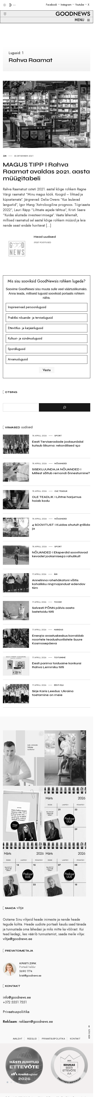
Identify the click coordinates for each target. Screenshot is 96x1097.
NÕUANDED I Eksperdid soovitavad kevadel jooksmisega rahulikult (60, 554)
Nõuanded (60, 463)
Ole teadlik (60, 491)
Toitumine (60, 657)
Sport (58, 435)
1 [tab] (7, 1088)
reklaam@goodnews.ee (36, 1027)
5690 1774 (25, 977)
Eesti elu (59, 685)
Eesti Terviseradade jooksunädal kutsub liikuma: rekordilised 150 (57, 443)
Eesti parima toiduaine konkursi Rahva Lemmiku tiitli (56, 665)
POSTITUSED (45, 242)
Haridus (58, 629)
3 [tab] (15, 1088)
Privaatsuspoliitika (16, 1017)
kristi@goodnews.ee (30, 981)
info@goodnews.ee (17, 1002)
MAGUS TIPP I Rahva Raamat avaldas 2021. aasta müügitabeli (46, 171)
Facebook (51, 5)
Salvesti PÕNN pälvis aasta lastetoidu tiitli (53, 609)
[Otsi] (64, 407)
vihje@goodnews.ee (17, 944)
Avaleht (17, 1044)
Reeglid (32, 1044)
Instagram (66, 5)
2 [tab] (11, 1088)
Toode (58, 601)
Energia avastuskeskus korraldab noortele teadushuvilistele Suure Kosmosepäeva (58, 639)
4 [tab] (19, 1088)
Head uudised (45, 237)
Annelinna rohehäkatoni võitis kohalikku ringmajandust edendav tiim (58, 584)
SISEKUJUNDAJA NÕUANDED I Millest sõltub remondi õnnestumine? (61, 471)
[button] (2, 9)
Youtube (79, 5)
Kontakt (75, 1044)
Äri (5, 155)
